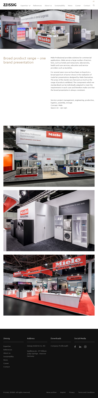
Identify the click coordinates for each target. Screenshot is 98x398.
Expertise (26, 5)
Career (78, 5)
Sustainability (60, 5)
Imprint (63, 392)
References (37, 5)
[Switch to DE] (93, 1)
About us (48, 5)
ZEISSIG (12, 392)
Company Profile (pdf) (59, 346)
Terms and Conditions (86, 392)
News (70, 5)
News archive (51, 392)
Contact (87, 5)
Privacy (72, 392)
